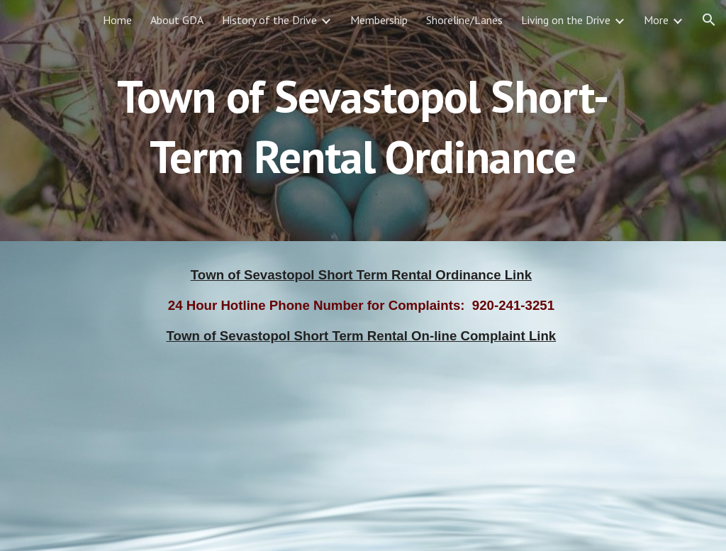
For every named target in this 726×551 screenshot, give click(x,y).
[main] (363, 121)
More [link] (656, 20)
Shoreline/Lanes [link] (464, 20)
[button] (709, 20)
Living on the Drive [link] (565, 20)
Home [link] (117, 20)
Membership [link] (379, 20)
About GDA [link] (176, 20)
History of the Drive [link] (269, 20)
